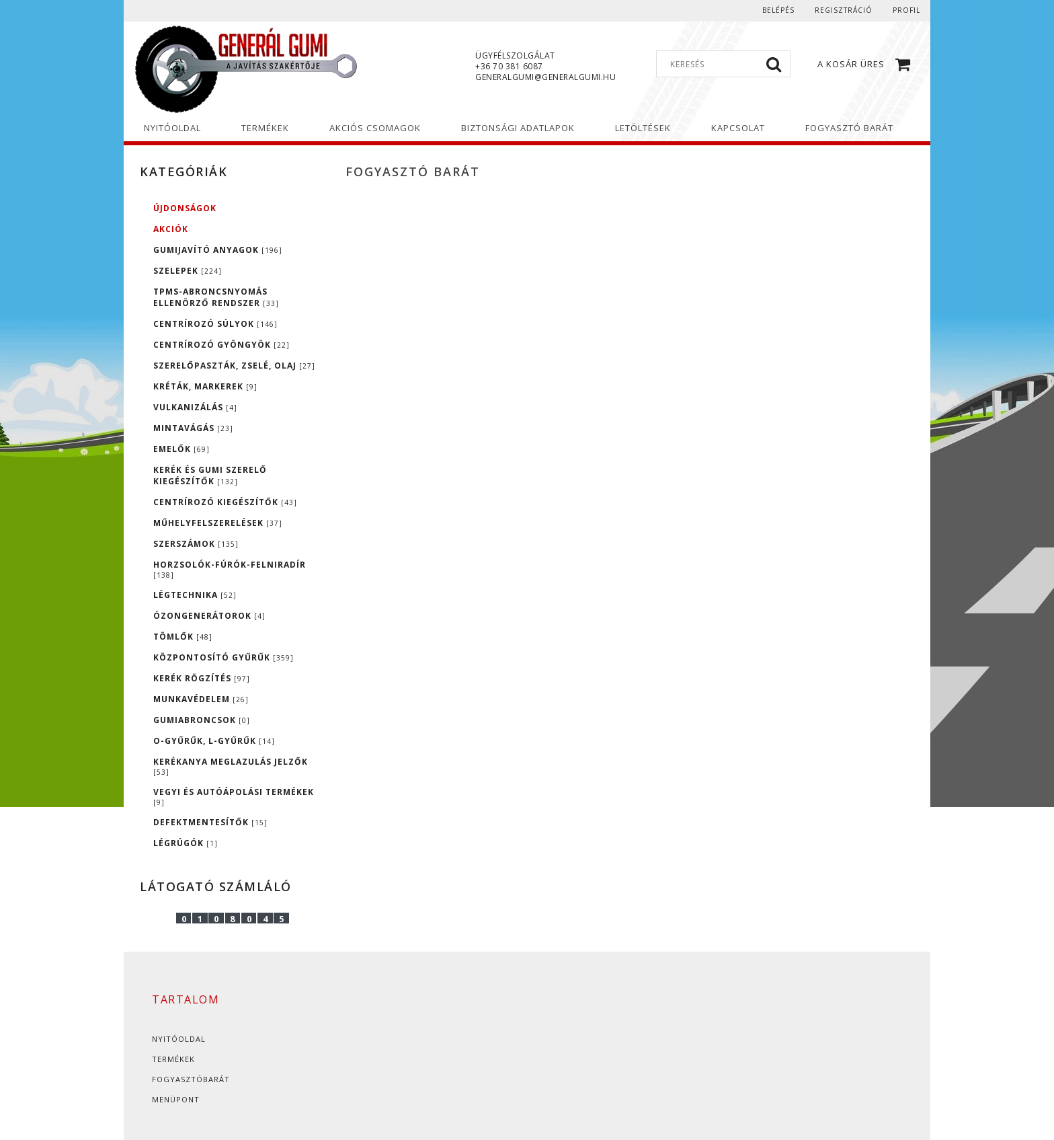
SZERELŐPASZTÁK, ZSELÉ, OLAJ (234, 365)
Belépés (778, 10)
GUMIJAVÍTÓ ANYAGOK (217, 250)
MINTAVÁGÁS (193, 428)
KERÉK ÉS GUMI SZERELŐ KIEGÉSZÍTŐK (210, 475)
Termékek (173, 1059)
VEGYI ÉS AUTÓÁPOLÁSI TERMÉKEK (233, 796)
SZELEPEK (187, 270)
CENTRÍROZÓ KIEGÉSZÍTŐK (225, 502)
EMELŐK (181, 449)
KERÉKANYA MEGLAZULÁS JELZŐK (230, 766)
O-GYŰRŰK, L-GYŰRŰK (214, 741)
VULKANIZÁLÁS (195, 407)
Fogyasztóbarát (191, 1079)
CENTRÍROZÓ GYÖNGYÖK (221, 344)
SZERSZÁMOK (196, 543)
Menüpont (176, 1099)
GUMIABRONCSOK (201, 720)
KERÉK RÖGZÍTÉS (201, 678)
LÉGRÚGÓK (185, 843)
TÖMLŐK (182, 636)
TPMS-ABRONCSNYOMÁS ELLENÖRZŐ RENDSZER (216, 297)
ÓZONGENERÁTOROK (209, 615)
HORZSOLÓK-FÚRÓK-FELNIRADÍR (229, 569)
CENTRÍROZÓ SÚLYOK (215, 324)
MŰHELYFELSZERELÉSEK (217, 523)
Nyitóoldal (179, 1039)
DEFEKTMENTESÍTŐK (210, 822)
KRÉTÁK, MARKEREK (205, 386)
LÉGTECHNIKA (195, 595)
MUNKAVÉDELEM (201, 699)
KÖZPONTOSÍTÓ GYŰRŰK (223, 657)
